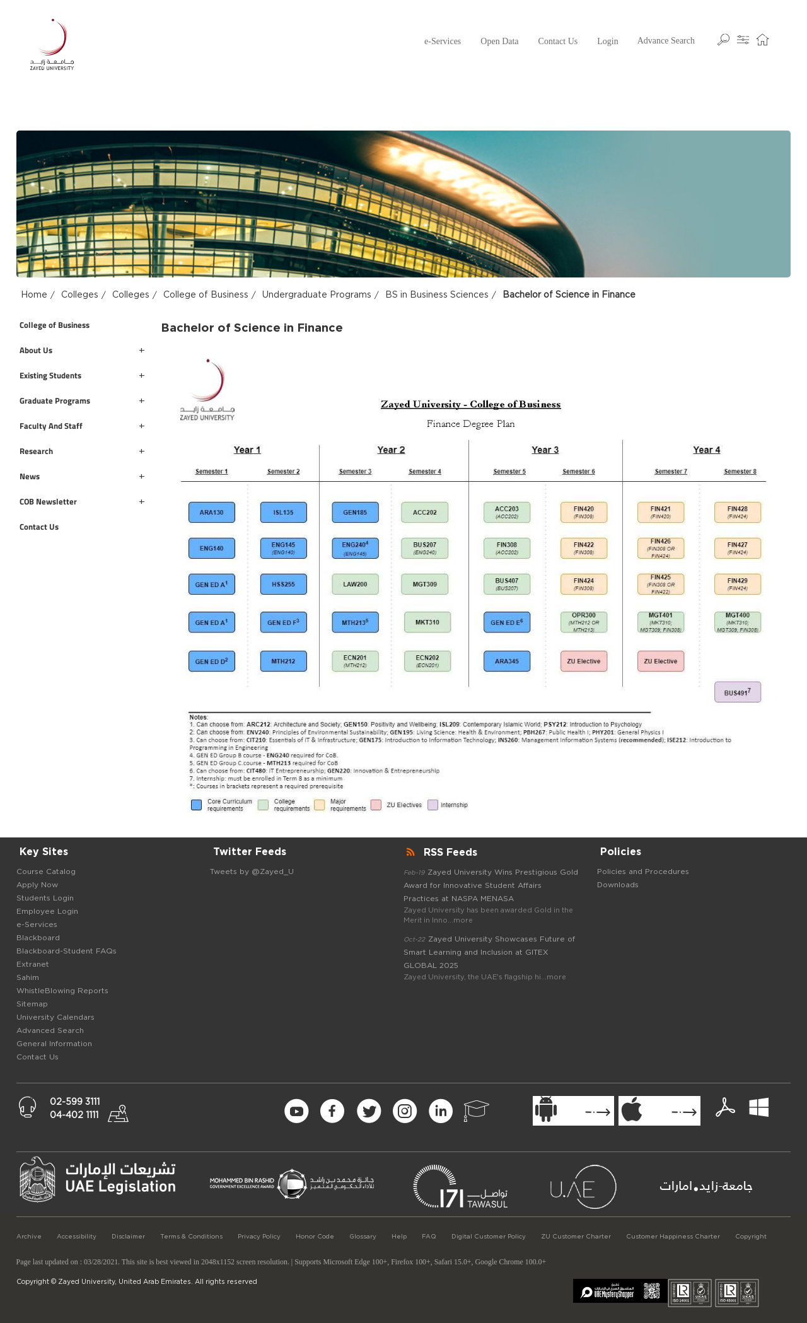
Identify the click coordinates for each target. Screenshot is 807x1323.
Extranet (32, 964)
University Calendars (55, 1017)
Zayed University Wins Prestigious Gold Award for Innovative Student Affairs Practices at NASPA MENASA (491, 885)
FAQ (429, 1236)
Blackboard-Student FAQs (66, 951)
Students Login (45, 898)
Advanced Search (50, 1030)
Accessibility (76, 1236)
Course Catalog (46, 871)
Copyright (751, 1236)
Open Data (499, 41)
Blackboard (38, 937)
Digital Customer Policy (488, 1236)
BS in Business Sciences (437, 295)
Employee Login (47, 911)
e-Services (442, 41)
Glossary (362, 1236)
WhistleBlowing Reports (62, 990)
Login (607, 41)
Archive (29, 1236)
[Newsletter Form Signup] (203, 1111)
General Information (54, 1043)
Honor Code (315, 1236)
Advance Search (666, 40)
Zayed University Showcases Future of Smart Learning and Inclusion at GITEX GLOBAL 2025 (489, 952)
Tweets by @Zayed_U (252, 871)
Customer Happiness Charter (673, 1236)
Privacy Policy (259, 1236)
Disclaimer (128, 1236)
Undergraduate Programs (316, 295)
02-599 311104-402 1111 (75, 1109)
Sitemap (32, 1004)
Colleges (79, 295)
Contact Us (558, 41)
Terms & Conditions (191, 1236)
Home (34, 295)
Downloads (618, 885)
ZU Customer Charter (576, 1236)
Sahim (27, 977)
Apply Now (37, 885)
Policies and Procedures (643, 871)
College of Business (205, 295)
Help (399, 1236)
